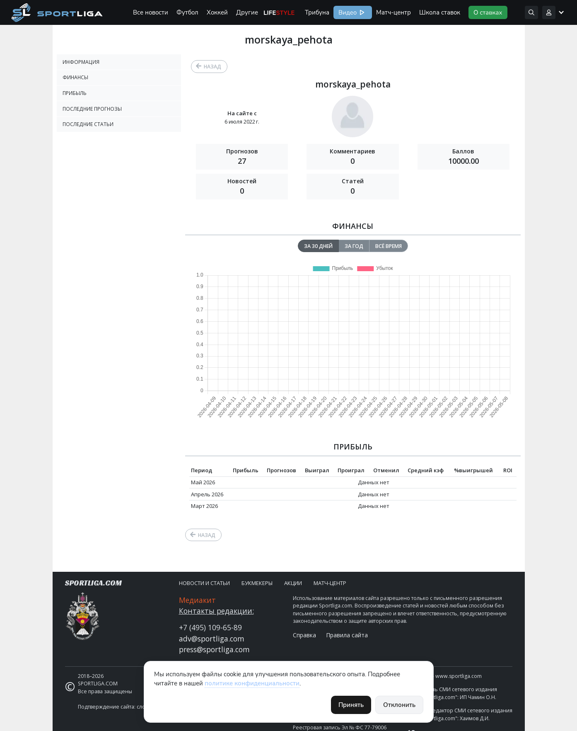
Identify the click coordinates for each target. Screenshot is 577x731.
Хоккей (217, 12)
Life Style (279, 12)
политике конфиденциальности (252, 683)
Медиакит (197, 600)
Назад (212, 66)
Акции (293, 583)
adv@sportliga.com (211, 639)
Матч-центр (393, 12)
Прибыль (75, 93)
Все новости (150, 12)
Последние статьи (88, 124)
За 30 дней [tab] (318, 246)
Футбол (187, 12)
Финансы (75, 77)
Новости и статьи (204, 583)
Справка (304, 635)
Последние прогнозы (92, 108)
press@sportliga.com (214, 649)
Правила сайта (347, 635)
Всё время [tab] (388, 246)
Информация (81, 62)
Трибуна (317, 12)
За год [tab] (354, 246)
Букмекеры (257, 583)
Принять (351, 705)
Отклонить (399, 705)
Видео (347, 12)
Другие (247, 12)
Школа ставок (439, 12)
